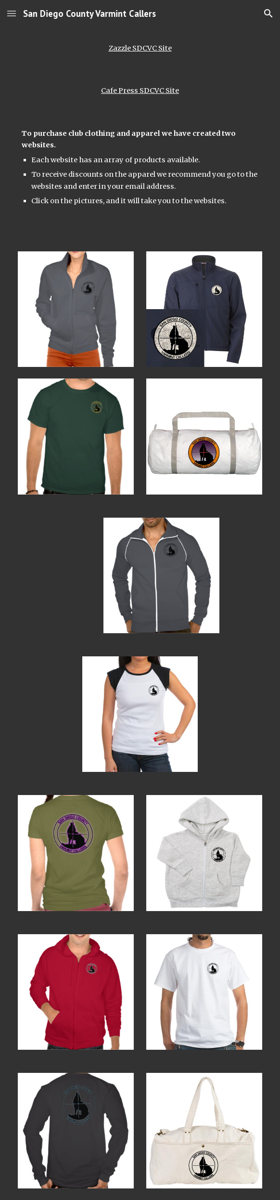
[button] (11, 13)
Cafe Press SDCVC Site (140, 90)
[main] (140, 48)
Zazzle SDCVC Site (140, 48)
